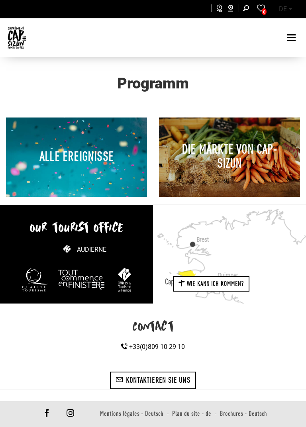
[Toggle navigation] (292, 37)
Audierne (91, 249)
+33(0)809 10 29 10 (153, 347)
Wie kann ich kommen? (211, 283)
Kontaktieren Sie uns (153, 380)
